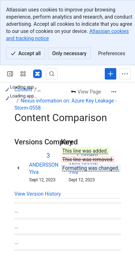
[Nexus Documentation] (37, 74)
